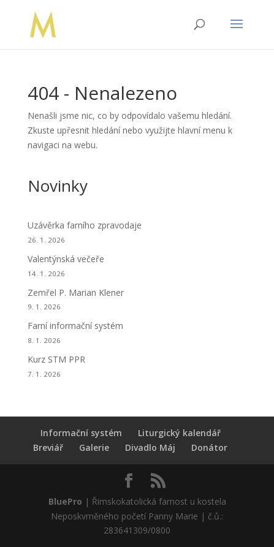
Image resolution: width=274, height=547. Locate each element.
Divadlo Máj (150, 447)
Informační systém (81, 433)
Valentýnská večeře (66, 259)
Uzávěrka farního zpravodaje (85, 225)
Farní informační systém (75, 325)
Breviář (48, 447)
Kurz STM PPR (56, 359)
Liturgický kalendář (179, 433)
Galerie (94, 447)
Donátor (209, 447)
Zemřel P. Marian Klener (76, 292)
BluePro (65, 501)
